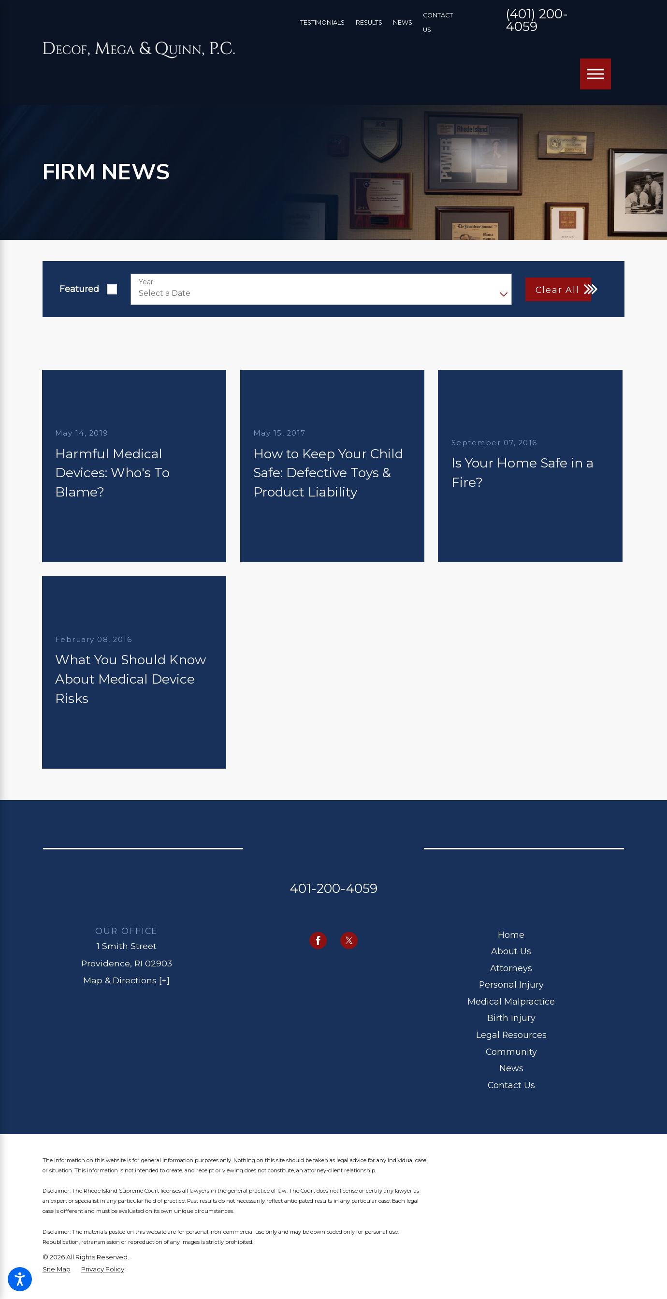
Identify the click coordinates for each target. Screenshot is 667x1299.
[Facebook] (318, 940)
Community (511, 1052)
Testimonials (322, 22)
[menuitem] (511, 935)
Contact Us (511, 1085)
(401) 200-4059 (537, 21)
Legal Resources (511, 1035)
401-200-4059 (333, 888)
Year (146, 282)
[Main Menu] (595, 73)
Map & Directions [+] (126, 980)
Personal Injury (511, 984)
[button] (20, 1279)
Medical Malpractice (511, 1001)
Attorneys (511, 968)
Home (511, 935)
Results (369, 22)
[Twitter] (349, 940)
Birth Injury (511, 1018)
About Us (511, 951)
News (402, 22)
